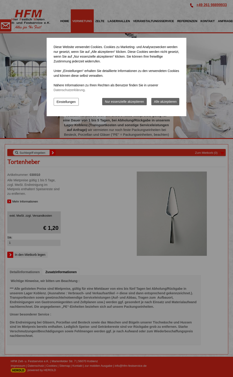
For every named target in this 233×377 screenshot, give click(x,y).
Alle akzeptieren (165, 101)
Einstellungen (66, 102)
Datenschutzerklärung (69, 90)
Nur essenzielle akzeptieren (124, 101)
